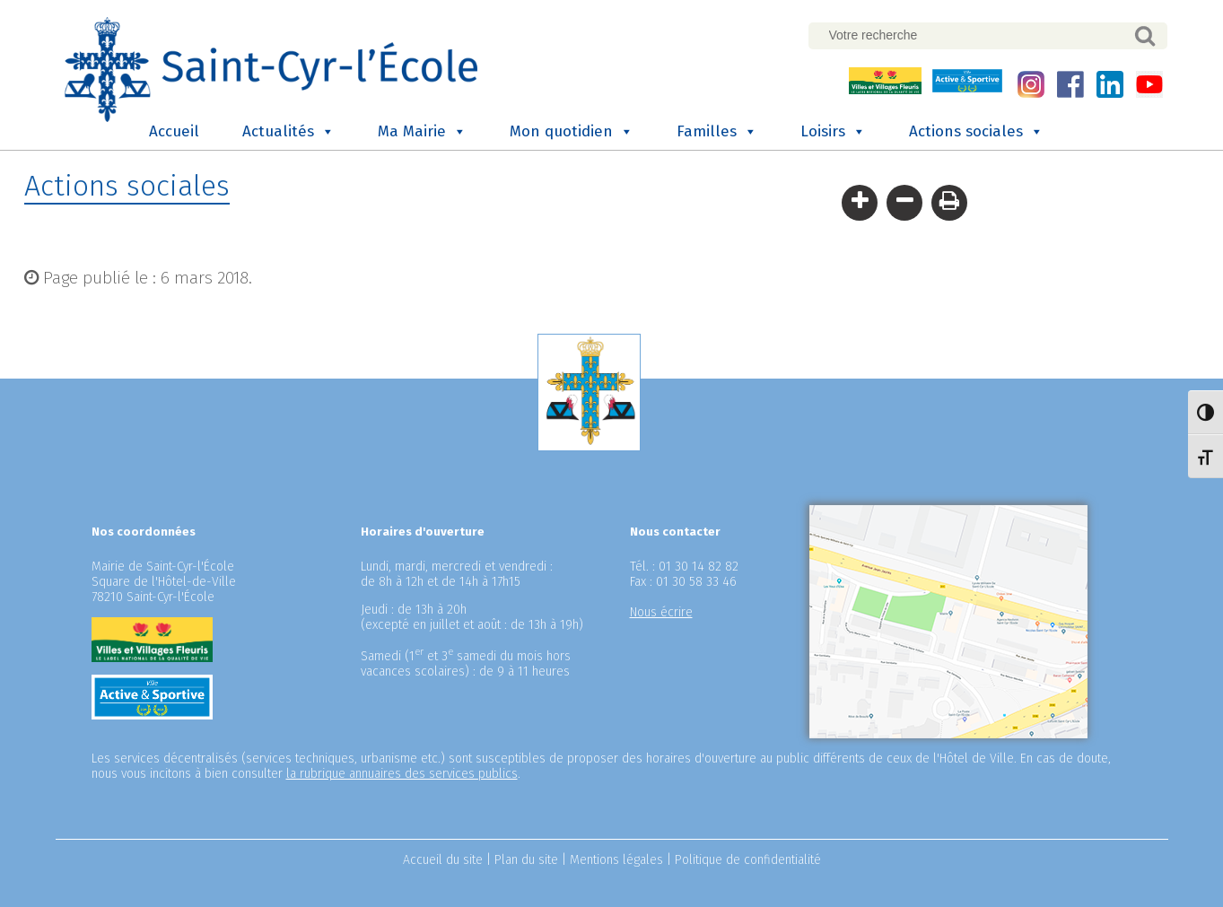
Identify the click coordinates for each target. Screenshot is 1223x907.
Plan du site (526, 860)
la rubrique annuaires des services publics (402, 773)
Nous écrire (661, 612)
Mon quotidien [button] (571, 132)
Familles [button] (717, 132)
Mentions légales (616, 860)
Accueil (174, 131)
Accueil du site (443, 860)
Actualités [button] (288, 132)
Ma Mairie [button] (422, 132)
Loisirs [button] (833, 132)
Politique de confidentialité (748, 860)
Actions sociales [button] (976, 132)
